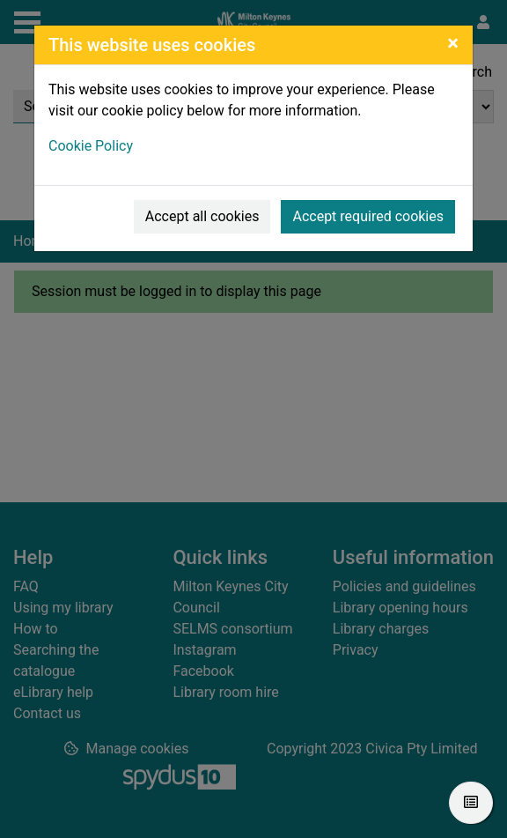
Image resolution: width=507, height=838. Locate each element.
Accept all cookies (202, 216)
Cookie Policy (90, 145)
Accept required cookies (368, 216)
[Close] (453, 43)
